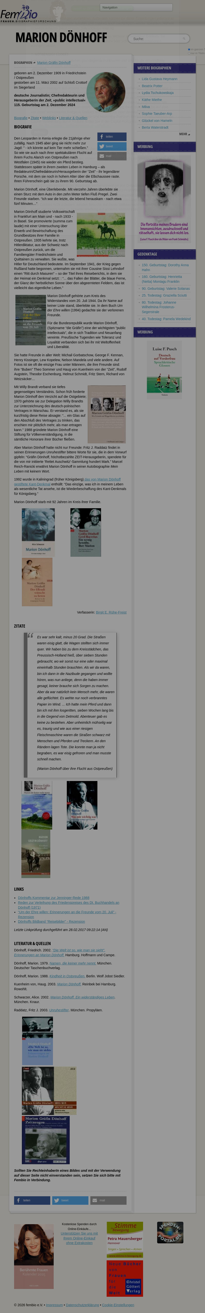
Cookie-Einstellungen (118, 1305)
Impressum (54, 1305)
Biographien (23, 62)
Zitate (35, 118)
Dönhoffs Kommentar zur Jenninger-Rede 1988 (53, 898)
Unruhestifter (59, 1010)
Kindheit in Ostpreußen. (67, 976)
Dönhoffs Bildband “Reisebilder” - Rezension (51, 921)
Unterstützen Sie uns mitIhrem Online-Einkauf (79, 1238)
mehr (183, 134)
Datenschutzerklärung (82, 1305)
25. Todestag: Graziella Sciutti (164, 295)
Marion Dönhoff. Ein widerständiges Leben (82, 997)
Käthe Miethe (152, 100)
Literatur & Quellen (73, 118)
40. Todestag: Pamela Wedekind (166, 319)
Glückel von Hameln (157, 121)
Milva (146, 107)
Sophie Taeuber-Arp (157, 114)
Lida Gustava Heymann (159, 79)
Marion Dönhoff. (69, 984)
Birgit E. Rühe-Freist (111, 612)
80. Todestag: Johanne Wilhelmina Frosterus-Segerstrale (159, 307)
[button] (112, 137)
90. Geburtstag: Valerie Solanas (166, 289)
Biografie (20, 118)
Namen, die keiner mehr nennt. (73, 963)
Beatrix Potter (152, 86)
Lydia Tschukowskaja (158, 93)
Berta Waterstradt (155, 127)
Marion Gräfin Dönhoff (53, 63)
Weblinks (49, 118)
